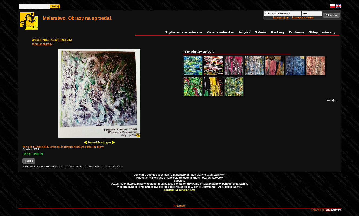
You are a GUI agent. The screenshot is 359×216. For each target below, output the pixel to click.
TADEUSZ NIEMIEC (42, 44)
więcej (332, 100)
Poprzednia (92, 142)
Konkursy (296, 32)
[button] (331, 15)
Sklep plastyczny (322, 32)
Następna (108, 142)
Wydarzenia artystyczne (183, 32)
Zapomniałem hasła (302, 17)
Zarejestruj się (281, 17)
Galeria (260, 32)
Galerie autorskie (220, 32)
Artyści (244, 32)
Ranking (277, 32)
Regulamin (179, 206)
